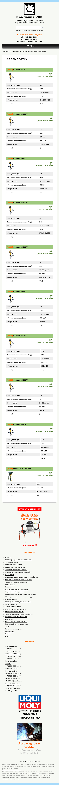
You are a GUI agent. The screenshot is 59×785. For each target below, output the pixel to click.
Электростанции (11, 604)
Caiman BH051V (20, 114)
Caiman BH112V (20, 203)
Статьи (7, 636)
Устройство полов (11, 562)
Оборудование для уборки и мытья (18, 602)
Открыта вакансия (29, 509)
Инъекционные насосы (13, 565)
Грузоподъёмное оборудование (16, 624)
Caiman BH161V (20, 247)
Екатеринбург (11, 646)
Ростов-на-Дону (11, 671)
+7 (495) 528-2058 (29, 39)
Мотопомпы (9, 574)
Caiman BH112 (19, 158)
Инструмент (9, 631)
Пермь (8, 663)
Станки (8, 557)
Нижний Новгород (13, 654)
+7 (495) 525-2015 (29, 37)
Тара (7, 626)
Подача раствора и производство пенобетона (21, 577)
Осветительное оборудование (16, 621)
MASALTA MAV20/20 (22, 469)
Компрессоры (10, 584)
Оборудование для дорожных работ (18, 572)
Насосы (8, 587)
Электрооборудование (13, 607)
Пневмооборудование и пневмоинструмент (20, 594)
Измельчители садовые (13, 629)
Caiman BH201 (19, 336)
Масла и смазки (11, 599)
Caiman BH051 (19, 70)
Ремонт (8, 634)
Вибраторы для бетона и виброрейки (18, 560)
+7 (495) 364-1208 (33, 41)
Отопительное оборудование (15, 609)
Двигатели (9, 619)
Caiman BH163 (19, 291)
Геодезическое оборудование (16, 616)
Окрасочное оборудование (14, 592)
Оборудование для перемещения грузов (19, 597)
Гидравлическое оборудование (16, 589)
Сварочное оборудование (14, 612)
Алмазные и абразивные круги (16, 570)
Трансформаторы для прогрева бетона (19, 614)
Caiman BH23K (19, 424)
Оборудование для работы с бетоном (18, 579)
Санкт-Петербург (12, 683)
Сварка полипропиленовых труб (16, 582)
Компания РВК (29, 17)
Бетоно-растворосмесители (15, 567)
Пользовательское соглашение (11, 770)
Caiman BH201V (20, 380)
